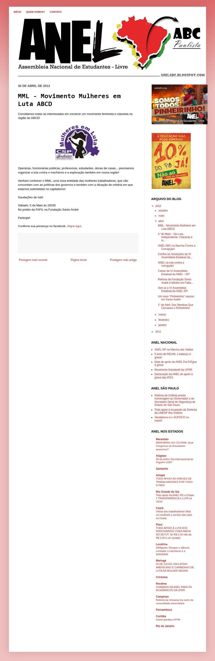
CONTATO (56, 12)
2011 (158, 331)
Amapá (160, 475)
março (162, 314)
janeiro (163, 325)
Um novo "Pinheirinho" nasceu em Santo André (176, 298)
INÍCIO (17, 12)
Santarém (162, 468)
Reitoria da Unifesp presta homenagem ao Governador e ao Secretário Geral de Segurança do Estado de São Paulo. (175, 400)
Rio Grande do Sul (167, 491)
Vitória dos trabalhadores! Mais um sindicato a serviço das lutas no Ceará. (174, 515)
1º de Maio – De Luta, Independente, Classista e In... (175, 237)
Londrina (161, 544)
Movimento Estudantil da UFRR (173, 369)
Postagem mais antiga (123, 260)
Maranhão (162, 439)
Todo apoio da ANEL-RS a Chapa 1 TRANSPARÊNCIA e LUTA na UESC (175, 498)
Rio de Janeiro (165, 626)
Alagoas (161, 455)
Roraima (161, 583)
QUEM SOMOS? (35, 12)
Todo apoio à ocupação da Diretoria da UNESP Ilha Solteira (176, 411)
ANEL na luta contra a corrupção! (171, 264)
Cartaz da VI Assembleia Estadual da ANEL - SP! (174, 272)
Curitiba (161, 616)
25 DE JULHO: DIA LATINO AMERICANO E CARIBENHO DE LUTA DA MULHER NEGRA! (175, 567)
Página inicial (79, 260)
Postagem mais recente (33, 260)
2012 (158, 206)
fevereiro (164, 319)
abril (161, 221)
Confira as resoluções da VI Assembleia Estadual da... (175, 256)
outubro (163, 210)
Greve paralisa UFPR (168, 619)
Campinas (162, 596)
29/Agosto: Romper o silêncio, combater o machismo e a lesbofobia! (173, 551)
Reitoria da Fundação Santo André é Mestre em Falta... (175, 281)
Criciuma (161, 577)
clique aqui (74, 226)
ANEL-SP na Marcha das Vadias (174, 349)
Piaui (159, 524)
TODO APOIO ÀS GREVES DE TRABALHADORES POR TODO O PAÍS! (174, 482)
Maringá (161, 560)
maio (161, 215)
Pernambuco (164, 609)
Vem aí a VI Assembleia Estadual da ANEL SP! (173, 289)
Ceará (159, 508)
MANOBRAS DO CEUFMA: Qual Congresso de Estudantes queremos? (174, 446)
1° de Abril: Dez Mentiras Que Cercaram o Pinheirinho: (175, 306)
